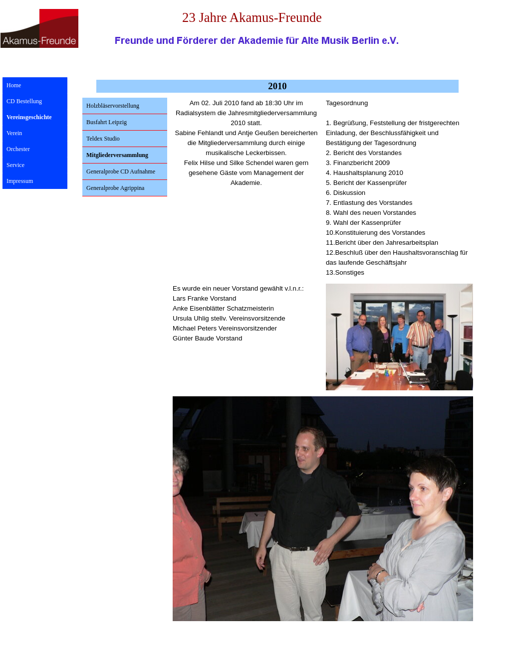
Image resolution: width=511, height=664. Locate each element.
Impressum (19, 180)
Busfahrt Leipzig (106, 122)
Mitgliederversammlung (117, 155)
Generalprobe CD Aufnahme (120, 171)
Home (13, 85)
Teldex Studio (103, 138)
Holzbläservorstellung (112, 105)
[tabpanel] (246, 148)
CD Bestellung (24, 101)
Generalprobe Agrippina (115, 187)
